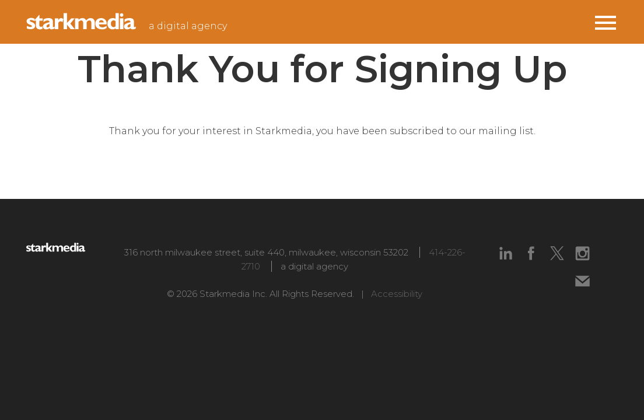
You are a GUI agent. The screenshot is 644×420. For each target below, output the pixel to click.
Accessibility (396, 293)
